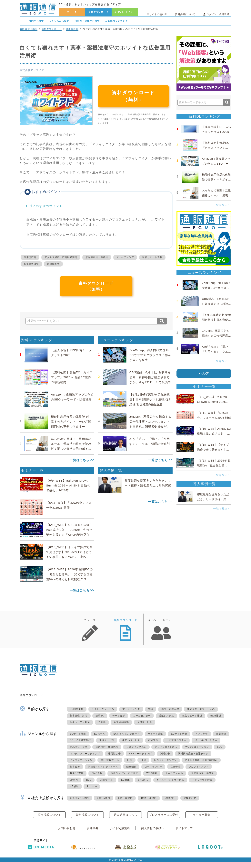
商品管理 (153, 740)
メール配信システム (206, 740)
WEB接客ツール (110, 760)
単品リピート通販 (152, 257)
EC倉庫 (125, 780)
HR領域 (74, 786)
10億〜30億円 (149, 798)
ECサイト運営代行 (80, 740)
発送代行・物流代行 (106, 747)
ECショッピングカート (126, 733)
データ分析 (118, 715)
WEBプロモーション (197, 747)
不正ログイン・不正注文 (124, 773)
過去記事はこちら (125, 814)
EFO (143, 760)
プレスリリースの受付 (163, 814)
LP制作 (74, 780)
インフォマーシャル (81, 760)
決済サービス (106, 740)
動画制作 (131, 766)
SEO (219, 747)
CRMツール (106, 780)
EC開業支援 (76, 709)
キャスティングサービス (170, 780)
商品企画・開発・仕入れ (201, 709)
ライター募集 (201, 814)
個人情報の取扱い (152, 828)
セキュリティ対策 (80, 722)
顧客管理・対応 (78, 715)
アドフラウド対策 (202, 780)
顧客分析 (75, 766)
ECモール (99, 733)
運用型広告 (72, 29)
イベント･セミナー (125, 12)
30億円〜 (170, 798)
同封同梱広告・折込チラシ (193, 753)
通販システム (166, 715)
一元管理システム (176, 740)
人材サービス (144, 722)
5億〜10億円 (125, 798)
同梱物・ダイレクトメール (103, 766)
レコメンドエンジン (165, 760)
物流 (150, 709)
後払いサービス (131, 740)
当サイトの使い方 (157, 14)
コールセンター (142, 715)
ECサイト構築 (179, 733)
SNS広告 (143, 780)
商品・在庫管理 (170, 709)
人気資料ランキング (116, 21)
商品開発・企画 (78, 747)
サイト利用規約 (119, 828)
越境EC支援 (76, 773)
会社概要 (92, 828)
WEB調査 (151, 773)
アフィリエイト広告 (166, 747)
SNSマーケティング (140, 753)
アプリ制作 (201, 733)
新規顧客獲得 (31, 264)
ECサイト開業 (78, 733)
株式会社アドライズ (32, 70)
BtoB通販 (215, 715)
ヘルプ (204, 373)
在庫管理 (175, 766)
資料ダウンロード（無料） (133, 96)
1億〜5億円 (103, 798)
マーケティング (125, 257)
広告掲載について (49, 814)
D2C (88, 780)
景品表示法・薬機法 (96, 257)
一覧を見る (221, 204)
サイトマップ (184, 828)
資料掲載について (185, 14)
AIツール (92, 786)
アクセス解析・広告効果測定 (61, 257)
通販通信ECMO (28, 29)
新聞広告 (165, 753)
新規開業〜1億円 (79, 798)
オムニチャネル (174, 773)
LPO (129, 760)
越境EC (99, 715)
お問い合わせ (66, 828)
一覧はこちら (79, 460)
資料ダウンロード (98, 12)
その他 (101, 722)
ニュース (72, 12)
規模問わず (53, 264)
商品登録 (221, 733)
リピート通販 (155, 733)
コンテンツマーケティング (85, 753)
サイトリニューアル (103, 709)
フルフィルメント (199, 766)
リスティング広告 (136, 747)
